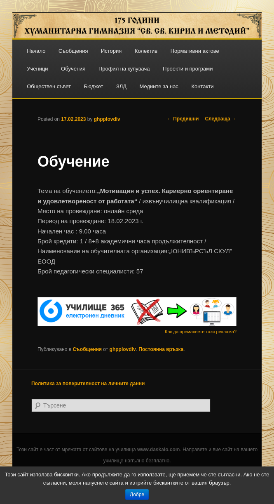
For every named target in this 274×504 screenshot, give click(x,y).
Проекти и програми (188, 69)
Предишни (183, 119)
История (111, 51)
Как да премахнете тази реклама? (201, 331)
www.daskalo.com (158, 449)
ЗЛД (121, 86)
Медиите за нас (158, 86)
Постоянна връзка (160, 349)
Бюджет (93, 86)
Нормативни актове (195, 51)
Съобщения (73, 51)
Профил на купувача (124, 69)
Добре (137, 494)
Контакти (202, 86)
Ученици (37, 69)
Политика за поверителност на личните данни (88, 383)
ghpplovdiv (107, 119)
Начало (36, 51)
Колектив (146, 51)
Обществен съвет (49, 86)
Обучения (73, 69)
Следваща (221, 119)
